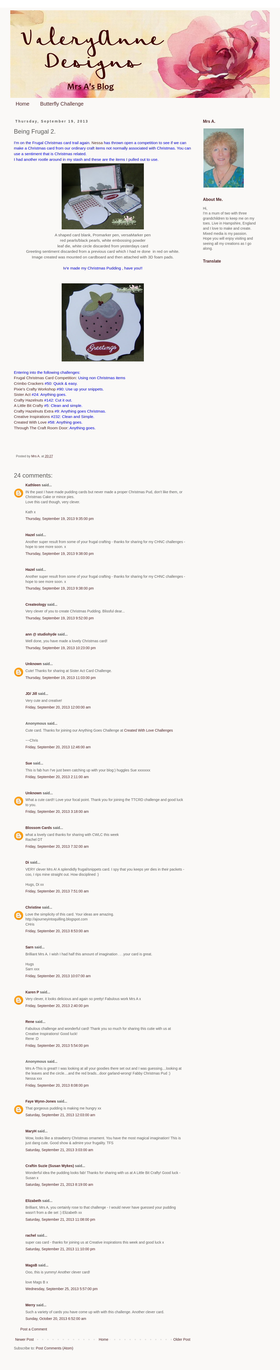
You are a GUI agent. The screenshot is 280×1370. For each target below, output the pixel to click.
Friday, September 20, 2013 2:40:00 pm (57, 1006)
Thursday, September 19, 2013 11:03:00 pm (60, 678)
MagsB (31, 1265)
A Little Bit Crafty (28, 405)
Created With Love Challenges (148, 730)
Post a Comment (33, 1329)
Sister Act (22, 394)
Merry (30, 1305)
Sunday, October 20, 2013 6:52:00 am (55, 1319)
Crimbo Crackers (28, 383)
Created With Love (30, 422)
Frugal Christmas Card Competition (45, 378)
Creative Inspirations (32, 416)
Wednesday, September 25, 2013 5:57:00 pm (61, 1289)
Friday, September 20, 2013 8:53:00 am (57, 931)
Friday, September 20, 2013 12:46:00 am (58, 747)
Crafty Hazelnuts (28, 400)
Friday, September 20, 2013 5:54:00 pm (57, 1045)
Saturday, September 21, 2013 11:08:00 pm (60, 1219)
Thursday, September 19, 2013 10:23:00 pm (60, 648)
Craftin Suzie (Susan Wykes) (49, 1166)
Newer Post (24, 1339)
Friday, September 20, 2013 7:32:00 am (57, 846)
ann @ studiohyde (41, 634)
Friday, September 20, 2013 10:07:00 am (58, 976)
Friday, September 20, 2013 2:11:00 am (57, 777)
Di (27, 862)
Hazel (30, 535)
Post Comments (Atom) (54, 1348)
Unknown (33, 664)
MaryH (30, 1131)
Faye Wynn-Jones (40, 1101)
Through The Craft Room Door (40, 428)
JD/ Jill (31, 694)
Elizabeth (33, 1201)
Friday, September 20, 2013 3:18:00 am (57, 811)
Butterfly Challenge (61, 104)
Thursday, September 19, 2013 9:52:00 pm (59, 618)
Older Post (181, 1339)
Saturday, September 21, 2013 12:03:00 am (60, 1115)
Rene (29, 1022)
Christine (33, 907)
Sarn (29, 947)
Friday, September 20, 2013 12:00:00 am (58, 707)
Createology (35, 604)
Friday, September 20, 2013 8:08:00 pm (57, 1085)
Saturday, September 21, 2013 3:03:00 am (59, 1150)
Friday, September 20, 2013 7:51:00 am (57, 891)
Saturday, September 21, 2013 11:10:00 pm (60, 1249)
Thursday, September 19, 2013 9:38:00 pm (59, 554)
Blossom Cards (38, 828)
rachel (30, 1235)
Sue (28, 763)
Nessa (97, 143)
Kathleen (33, 485)
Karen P (32, 992)
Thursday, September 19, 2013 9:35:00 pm (59, 519)
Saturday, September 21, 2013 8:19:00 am (59, 1184)
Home (22, 104)
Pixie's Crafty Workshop (35, 389)
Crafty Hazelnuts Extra (33, 411)
